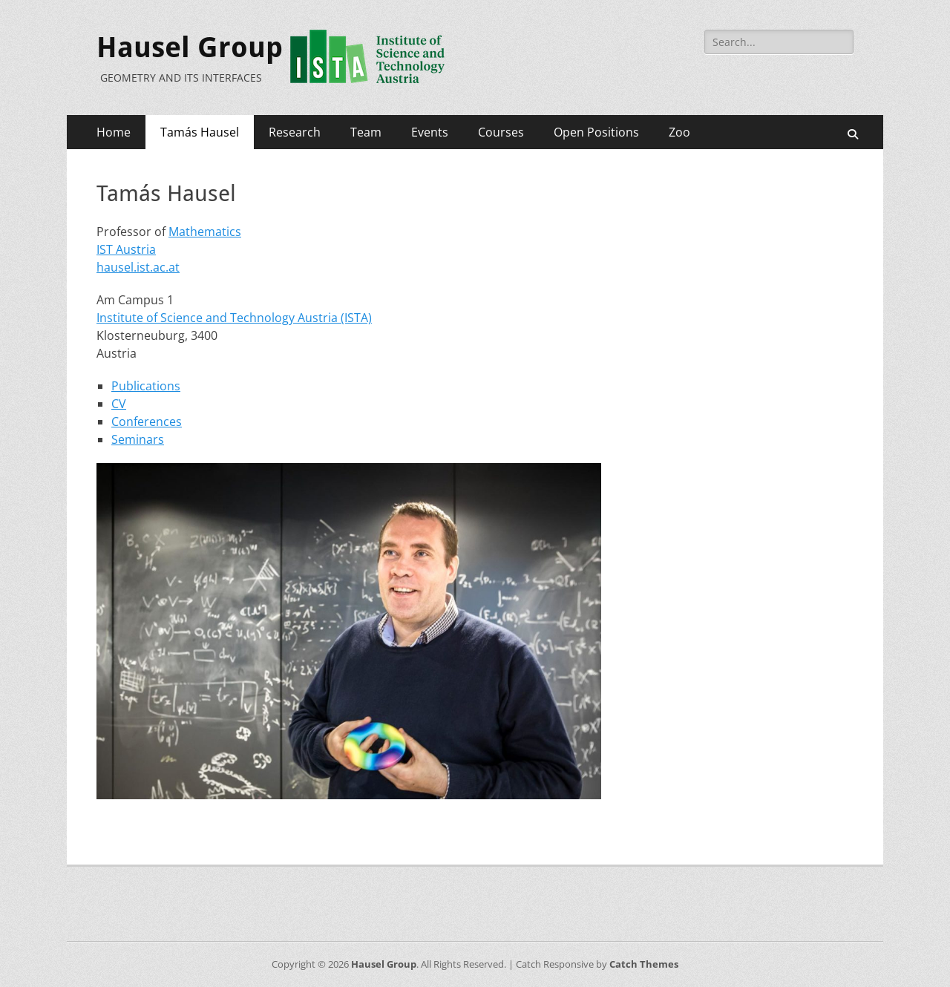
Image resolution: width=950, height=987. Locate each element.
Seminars (137, 439)
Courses (501, 132)
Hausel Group (189, 47)
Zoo (679, 132)
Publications (145, 386)
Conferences (146, 421)
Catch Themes (643, 964)
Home (113, 132)
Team (365, 132)
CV (118, 404)
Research (295, 132)
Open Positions (596, 132)
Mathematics (204, 231)
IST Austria (126, 249)
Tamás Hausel (199, 132)
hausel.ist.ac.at (138, 267)
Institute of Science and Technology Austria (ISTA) (234, 317)
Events (429, 132)
